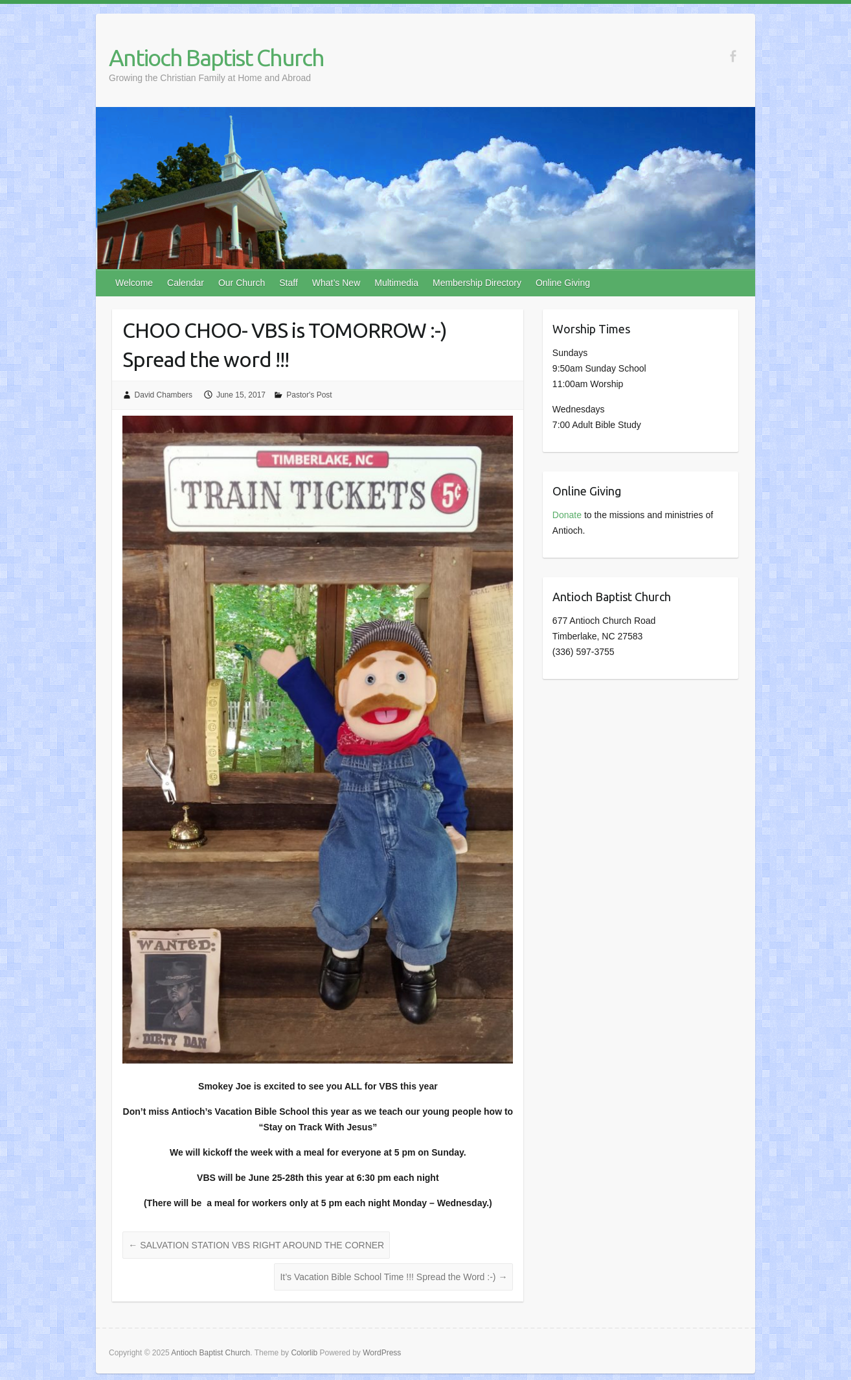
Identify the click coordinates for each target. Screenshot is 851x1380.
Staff (288, 283)
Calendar (185, 283)
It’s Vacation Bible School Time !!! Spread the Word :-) (393, 1277)
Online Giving (563, 283)
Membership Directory (477, 283)
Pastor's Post (309, 394)
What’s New (336, 283)
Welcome (134, 283)
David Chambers (163, 394)
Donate (567, 515)
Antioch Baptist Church (216, 57)
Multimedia (396, 283)
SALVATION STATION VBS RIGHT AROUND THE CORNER (256, 1245)
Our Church (241, 283)
